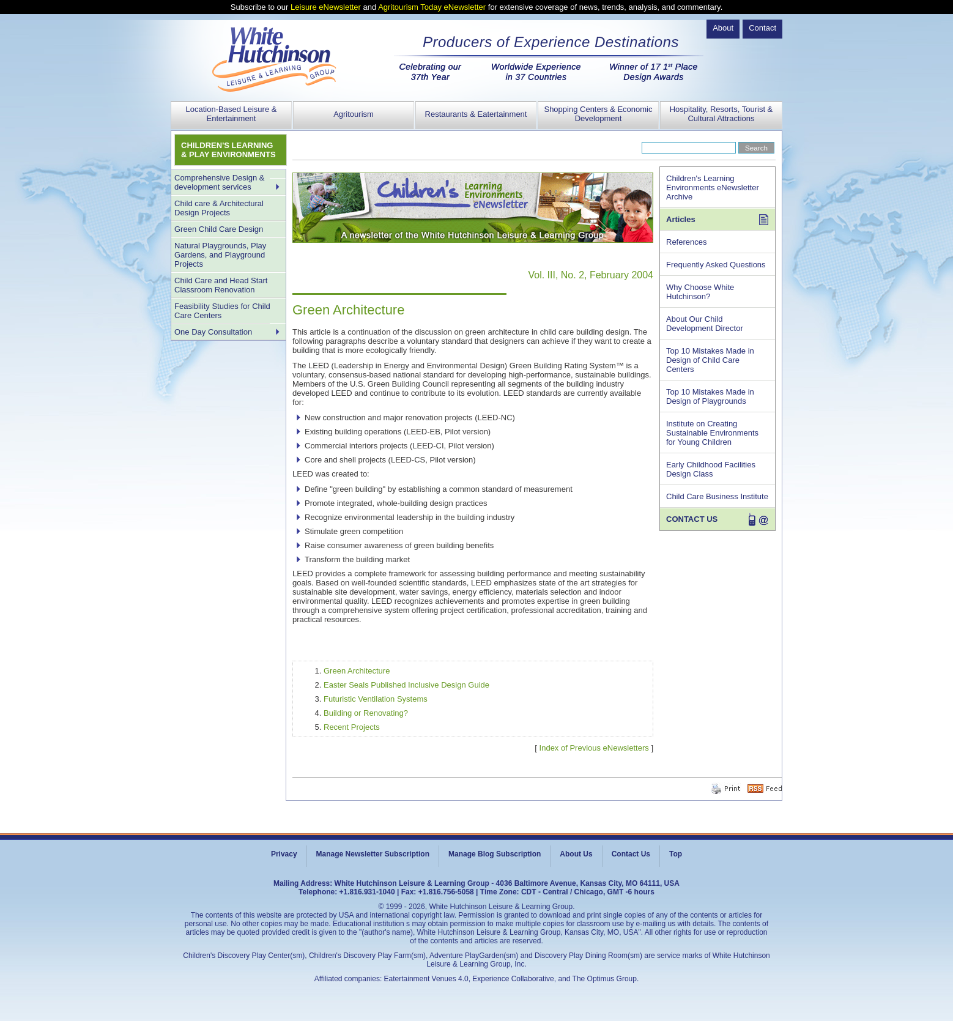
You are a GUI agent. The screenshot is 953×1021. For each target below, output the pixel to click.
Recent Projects (352, 727)
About (723, 27)
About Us (576, 854)
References (686, 242)
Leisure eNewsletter (326, 7)
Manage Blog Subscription (494, 854)
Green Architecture (357, 670)
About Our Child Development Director (704, 323)
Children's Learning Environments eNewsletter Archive (712, 187)
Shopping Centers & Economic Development (598, 114)
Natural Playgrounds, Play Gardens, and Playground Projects (220, 255)
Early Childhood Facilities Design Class (710, 469)
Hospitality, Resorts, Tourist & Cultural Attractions (721, 114)
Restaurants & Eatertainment (476, 114)
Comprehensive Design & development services (219, 182)
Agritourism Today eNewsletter (432, 7)
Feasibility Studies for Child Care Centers (222, 311)
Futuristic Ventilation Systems (376, 699)
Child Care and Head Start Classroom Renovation (220, 285)
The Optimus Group (605, 979)
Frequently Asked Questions (716, 264)
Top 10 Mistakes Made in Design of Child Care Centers (710, 360)
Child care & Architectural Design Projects (219, 208)
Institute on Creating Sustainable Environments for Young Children (712, 433)
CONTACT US (692, 519)
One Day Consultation (213, 331)
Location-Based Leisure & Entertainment (231, 114)
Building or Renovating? (366, 713)
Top (675, 854)
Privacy (284, 854)
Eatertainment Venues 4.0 (426, 979)
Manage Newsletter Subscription (372, 854)
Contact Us (631, 854)
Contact (762, 27)
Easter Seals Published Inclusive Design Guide (406, 684)
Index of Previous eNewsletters (594, 747)
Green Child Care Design (218, 229)
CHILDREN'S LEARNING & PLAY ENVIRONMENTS (228, 150)
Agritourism (353, 114)
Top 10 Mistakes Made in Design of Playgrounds (710, 396)
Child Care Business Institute (717, 496)
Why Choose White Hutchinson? (700, 292)
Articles (680, 219)
